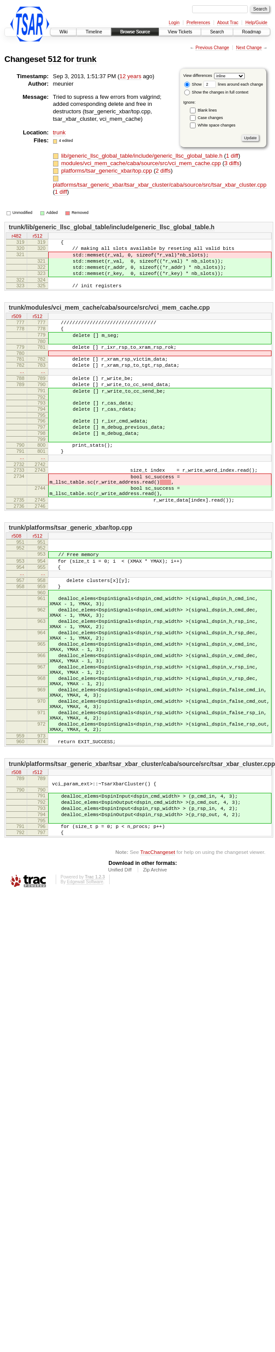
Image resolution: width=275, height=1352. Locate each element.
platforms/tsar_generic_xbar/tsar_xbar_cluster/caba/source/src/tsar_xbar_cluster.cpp (160, 184)
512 (54, 59)
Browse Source (135, 31)
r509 (16, 327)
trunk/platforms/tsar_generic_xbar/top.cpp (70, 571)
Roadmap (251, 31)
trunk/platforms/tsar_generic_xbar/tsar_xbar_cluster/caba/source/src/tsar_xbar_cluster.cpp (142, 850)
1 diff (232, 155)
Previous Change (212, 47)
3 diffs (232, 163)
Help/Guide (256, 22)
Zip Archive (155, 968)
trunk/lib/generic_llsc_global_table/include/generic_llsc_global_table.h (111, 227)
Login (174, 22)
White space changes (217, 125)
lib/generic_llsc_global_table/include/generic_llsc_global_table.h (142, 155)
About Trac (227, 22)
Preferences (198, 22)
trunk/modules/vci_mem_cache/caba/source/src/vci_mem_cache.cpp (109, 318)
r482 (16, 236)
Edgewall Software (85, 980)
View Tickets (180, 31)
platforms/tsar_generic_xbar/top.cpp (107, 170)
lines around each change (233, 84)
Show (193, 84)
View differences (197, 75)
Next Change (248, 47)
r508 (16, 580)
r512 (37, 236)
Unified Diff (120, 968)
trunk (86, 59)
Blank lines (207, 110)
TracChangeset (157, 951)
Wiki (63, 31)
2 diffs (163, 170)
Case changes (210, 118)
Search (217, 31)
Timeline (94, 31)
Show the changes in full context (216, 92)
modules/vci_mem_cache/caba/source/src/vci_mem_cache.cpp (141, 163)
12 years (130, 76)
